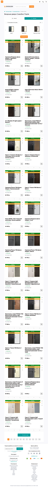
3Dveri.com (31, 485)
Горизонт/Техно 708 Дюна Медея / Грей (13, 250)
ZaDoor (13, 474)
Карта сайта (34, 478)
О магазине (34, 468)
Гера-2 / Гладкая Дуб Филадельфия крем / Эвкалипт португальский (13, 283)
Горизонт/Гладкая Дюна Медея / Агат (32, 219)
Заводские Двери (14, 469)
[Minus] (8, 70)
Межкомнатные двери (14, 465)
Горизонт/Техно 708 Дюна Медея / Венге (33, 250)
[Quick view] (22, 40)
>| (39, 439)
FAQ (34, 473)
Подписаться (19, 448)
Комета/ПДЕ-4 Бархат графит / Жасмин (12, 90)
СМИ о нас (34, 474)
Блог (34, 470)
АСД (14, 470)
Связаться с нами (34, 475)
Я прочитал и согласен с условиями (13, 451)
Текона (13, 473)
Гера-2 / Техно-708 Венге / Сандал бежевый (33, 314)
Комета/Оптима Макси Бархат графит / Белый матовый (32, 58)
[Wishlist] (22, 43)
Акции (34, 480)
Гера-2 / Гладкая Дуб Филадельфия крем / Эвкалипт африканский (32, 283)
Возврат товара (34, 477)
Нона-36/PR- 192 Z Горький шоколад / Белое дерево (13, 219)
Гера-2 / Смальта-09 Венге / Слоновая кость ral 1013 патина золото (13, 156)
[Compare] (22, 45)
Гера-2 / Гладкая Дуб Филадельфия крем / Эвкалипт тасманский (12, 419)
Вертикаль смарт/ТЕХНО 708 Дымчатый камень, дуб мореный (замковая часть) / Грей (34, 350)
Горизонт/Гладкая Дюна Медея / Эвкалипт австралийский (32, 383)
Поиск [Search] (31, 6)
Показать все (24, 36)
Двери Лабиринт (14, 468)
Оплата (34, 469)
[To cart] (21, 66)
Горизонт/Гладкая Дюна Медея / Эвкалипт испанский (12, 58)
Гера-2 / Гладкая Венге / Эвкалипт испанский (32, 155)
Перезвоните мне (14, 461)
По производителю (16, 11)
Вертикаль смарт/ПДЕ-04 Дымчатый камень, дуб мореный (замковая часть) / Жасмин (33, 123)
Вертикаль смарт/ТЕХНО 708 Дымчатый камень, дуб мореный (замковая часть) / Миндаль (14, 316)
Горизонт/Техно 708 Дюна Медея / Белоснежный (13, 188)
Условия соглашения (14, 451)
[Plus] (20, 70)
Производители (34, 479)
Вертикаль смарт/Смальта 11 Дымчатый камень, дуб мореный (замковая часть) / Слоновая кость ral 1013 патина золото (14, 384)
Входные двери (9, 11)
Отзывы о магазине (34, 465)
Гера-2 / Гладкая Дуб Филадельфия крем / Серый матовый (34, 419)
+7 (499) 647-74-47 (14, 460)
